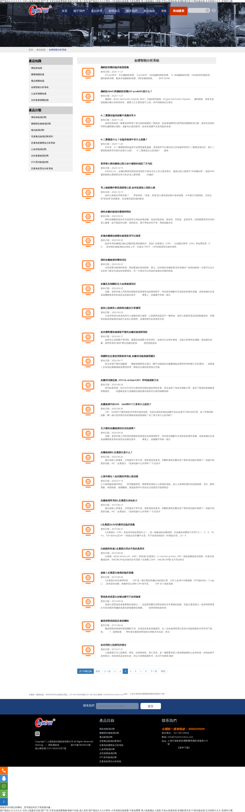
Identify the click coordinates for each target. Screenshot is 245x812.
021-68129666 (76, 694)
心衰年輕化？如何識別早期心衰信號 (119, 476)
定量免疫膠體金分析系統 (43, 142)
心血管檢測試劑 (38, 149)
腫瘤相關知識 (37, 74)
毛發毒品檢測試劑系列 (42, 136)
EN (213, 10)
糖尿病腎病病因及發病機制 (115, 621)
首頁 (64, 11)
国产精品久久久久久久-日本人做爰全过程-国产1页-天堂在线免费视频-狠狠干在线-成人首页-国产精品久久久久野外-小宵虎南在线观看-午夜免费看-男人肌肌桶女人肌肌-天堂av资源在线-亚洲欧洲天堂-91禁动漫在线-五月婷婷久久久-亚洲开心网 (116, 810)
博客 (164, 11)
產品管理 (96, 11)
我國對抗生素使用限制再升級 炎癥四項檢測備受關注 (128, 356)
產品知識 (149, 11)
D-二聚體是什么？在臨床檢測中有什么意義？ (124, 139)
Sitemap (39, 744)
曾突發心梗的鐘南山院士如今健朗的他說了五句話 (126, 163)
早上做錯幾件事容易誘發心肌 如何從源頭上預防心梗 (128, 187)
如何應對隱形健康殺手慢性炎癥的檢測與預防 (124, 332)
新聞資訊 (114, 11)
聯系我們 (131, 11)
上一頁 (107, 671)
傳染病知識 (36, 67)
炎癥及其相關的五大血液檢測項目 (118, 284)
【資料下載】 (184, 747)
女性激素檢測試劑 (40, 155)
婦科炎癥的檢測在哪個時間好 (116, 212)
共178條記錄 (85, 671)
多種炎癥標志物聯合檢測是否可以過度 (120, 236)
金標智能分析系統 (57, 49)
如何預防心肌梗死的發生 (113, 645)
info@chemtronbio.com (113, 694)
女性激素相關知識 (40, 99)
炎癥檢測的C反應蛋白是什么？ (117, 452)
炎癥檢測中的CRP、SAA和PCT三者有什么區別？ (126, 404)
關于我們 (79, 11)
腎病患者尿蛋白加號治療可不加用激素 (120, 597)
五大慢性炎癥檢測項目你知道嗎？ (118, 428)
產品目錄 (106, 720)
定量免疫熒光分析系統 (42, 168)
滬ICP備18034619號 (80, 744)
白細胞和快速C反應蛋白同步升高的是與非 (122, 548)
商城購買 (178, 11)
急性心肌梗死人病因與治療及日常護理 (120, 308)
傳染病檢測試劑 (38, 117)
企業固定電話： (63, 694)
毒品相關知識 (37, 80)
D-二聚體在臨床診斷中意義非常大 (118, 115)
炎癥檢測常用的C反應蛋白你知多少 (119, 500)
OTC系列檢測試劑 (39, 161)
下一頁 (153, 671)
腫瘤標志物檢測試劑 (41, 123)
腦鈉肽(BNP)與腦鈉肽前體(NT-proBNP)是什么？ (126, 91)
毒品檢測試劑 (37, 129)
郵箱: (100, 694)
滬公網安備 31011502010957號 (50, 748)
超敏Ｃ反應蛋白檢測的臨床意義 (117, 572)
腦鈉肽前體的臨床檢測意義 (115, 67)
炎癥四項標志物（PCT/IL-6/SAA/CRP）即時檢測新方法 (130, 380)
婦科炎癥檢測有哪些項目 (113, 260)
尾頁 (163, 671)
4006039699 (51, 694)
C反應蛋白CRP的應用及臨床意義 (118, 524)
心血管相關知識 (38, 93)
